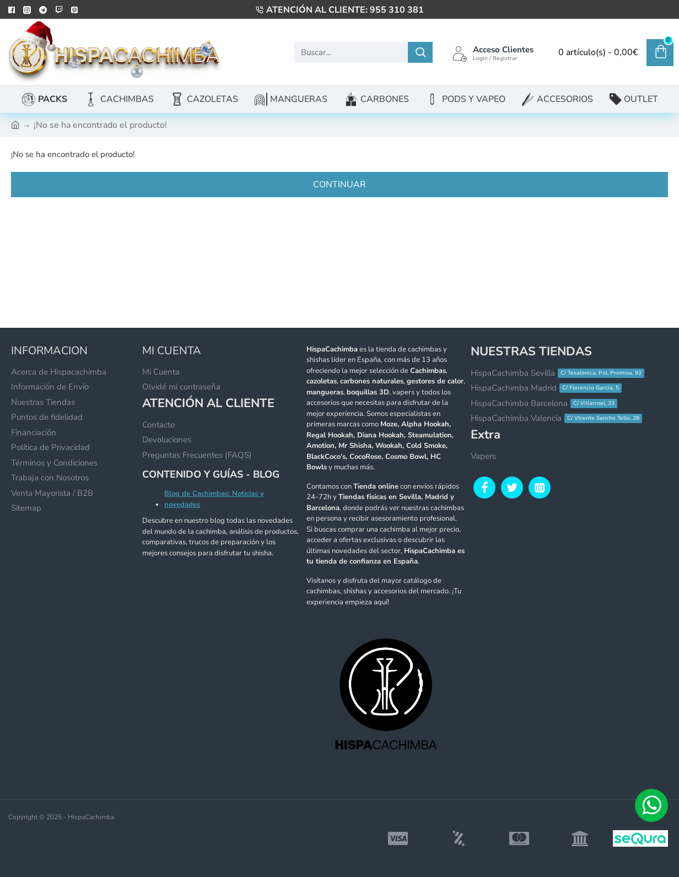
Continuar (339, 184)
